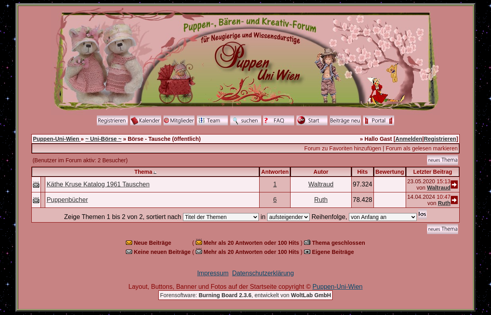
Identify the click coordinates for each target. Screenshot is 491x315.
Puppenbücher (67, 199)
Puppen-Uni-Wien (57, 139)
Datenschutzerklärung (263, 273)
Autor (321, 172)
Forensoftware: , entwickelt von (245, 295)
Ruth (321, 199)
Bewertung (389, 172)
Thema (143, 172)
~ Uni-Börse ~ (103, 139)
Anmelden (408, 139)
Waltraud (320, 184)
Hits (362, 172)
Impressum (213, 273)
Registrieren (440, 139)
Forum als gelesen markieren (422, 148)
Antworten (275, 172)
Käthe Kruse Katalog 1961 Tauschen (97, 184)
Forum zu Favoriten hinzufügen (342, 148)
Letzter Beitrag (432, 172)
